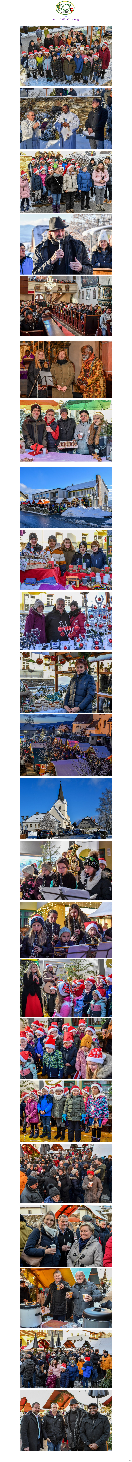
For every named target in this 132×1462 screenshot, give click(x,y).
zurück (66, 16)
